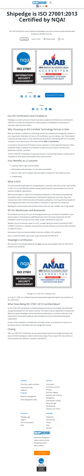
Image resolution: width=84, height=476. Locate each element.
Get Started (42, 453)
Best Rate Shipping (52, 392)
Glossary (49, 428)
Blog (47, 425)
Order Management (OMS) (28, 400)
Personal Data (50, 420)
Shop (22, 425)
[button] (51, 3)
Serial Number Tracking (53, 401)
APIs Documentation (27, 422)
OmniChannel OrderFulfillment (26, 389)
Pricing (48, 422)
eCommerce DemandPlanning (52, 388)
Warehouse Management (28, 396)
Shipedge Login (25, 417)
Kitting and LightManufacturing (51, 404)
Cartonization (50, 384)
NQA (39, 244)
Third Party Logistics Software (29, 384)
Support (23, 420)
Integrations (50, 417)
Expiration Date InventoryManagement (54, 396)
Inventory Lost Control (53, 409)
